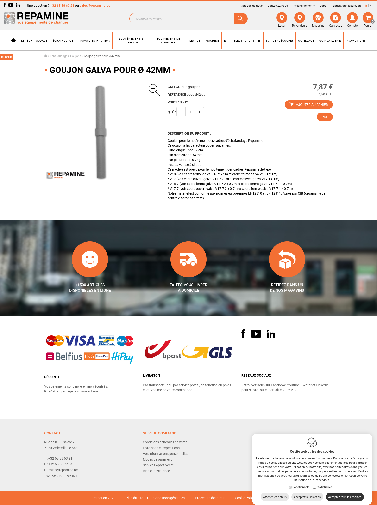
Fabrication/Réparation (346, 5)
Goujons (75, 56)
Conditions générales (169, 497)
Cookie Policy (245, 497)
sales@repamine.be (95, 5)
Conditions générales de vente (165, 442)
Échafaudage (58, 56)
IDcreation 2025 (103, 497)
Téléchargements (304, 5)
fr (366, 5)
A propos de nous (251, 5)
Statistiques (324, 482)
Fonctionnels (300, 482)
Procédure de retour (210, 497)
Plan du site (134, 497)
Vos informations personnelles (165, 453)
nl (371, 5)
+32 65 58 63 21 (62, 5)
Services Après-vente (158, 465)
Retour (6, 57)
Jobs (323, 5)
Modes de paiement (157, 459)
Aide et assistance (156, 471)
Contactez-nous (278, 5)
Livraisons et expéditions (161, 448)
